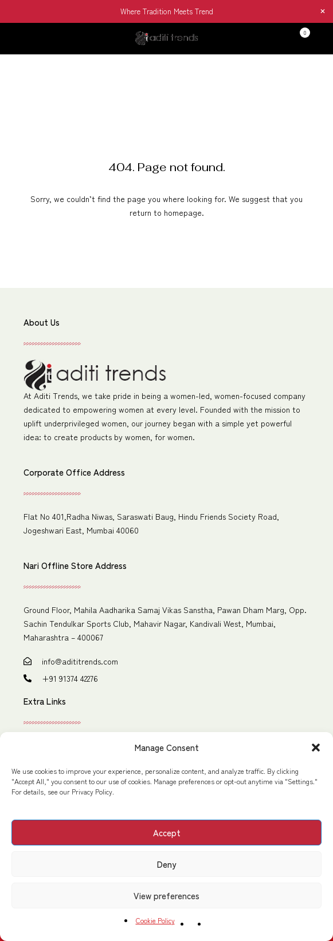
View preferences (166, 895)
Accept (167, 833)
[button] (316, 747)
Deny (166, 864)
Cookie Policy (155, 920)
